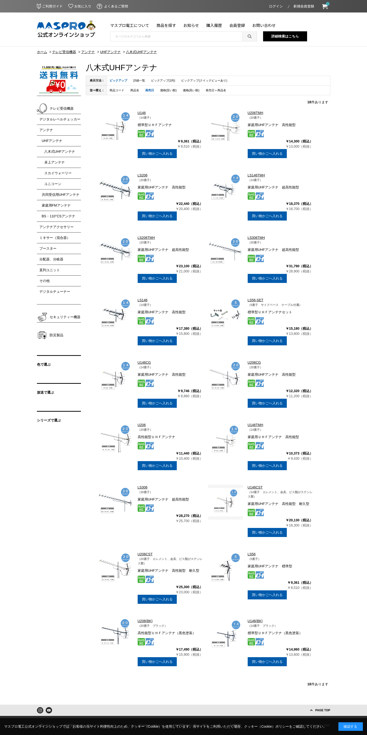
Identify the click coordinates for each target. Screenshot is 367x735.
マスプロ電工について (129, 25)
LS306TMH (256, 238)
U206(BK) (145, 621)
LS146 (142, 300)
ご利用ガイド (52, 6)
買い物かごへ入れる (157, 153)
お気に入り (82, 6)
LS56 (252, 554)
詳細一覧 (139, 80)
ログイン (276, 6)
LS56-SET (256, 300)
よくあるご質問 (116, 6)
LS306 (142, 487)
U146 (142, 113)
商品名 (134, 90)
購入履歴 (214, 25)
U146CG (144, 362)
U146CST (255, 487)
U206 (142, 425)
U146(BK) (255, 621)
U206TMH (255, 113)
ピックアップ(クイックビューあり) (204, 80)
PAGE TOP (322, 710)
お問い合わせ (264, 25)
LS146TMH (256, 175)
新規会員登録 (304, 6)
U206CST (145, 554)
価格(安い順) (168, 90)
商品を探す (166, 25)
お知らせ (191, 25)
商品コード (117, 90)
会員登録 (237, 25)
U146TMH (255, 425)
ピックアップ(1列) (163, 80)
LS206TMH (146, 238)
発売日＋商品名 (216, 90)
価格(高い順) (191, 90)
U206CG (254, 362)
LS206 (142, 175)
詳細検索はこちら (285, 36)
